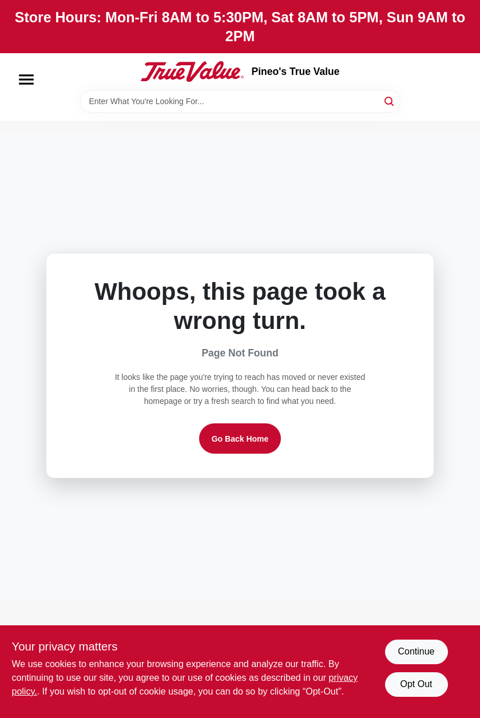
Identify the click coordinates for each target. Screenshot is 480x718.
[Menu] (26, 79)
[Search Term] (240, 101)
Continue (416, 651)
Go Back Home (240, 438)
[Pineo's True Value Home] (192, 71)
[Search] (390, 100)
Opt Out (416, 684)
